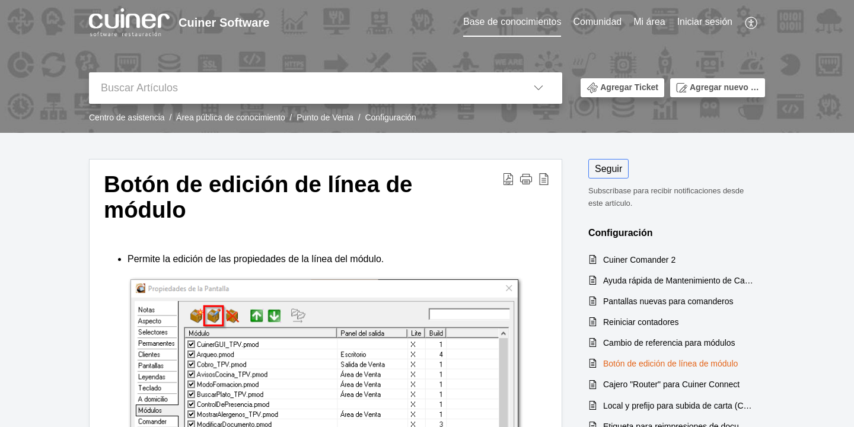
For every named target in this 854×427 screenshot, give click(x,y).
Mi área (649, 22)
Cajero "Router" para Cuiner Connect (671, 384)
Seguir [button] (608, 169)
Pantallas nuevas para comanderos (668, 301)
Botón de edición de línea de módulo (670, 363)
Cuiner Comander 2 (639, 260)
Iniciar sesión (704, 22)
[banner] (427, 66)
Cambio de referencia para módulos (669, 343)
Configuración (390, 117)
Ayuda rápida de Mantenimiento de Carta (678, 280)
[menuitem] (512, 22)
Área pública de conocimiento (230, 117)
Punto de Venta (325, 117)
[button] (751, 22)
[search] (302, 88)
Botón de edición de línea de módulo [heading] (258, 197)
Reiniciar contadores (641, 322)
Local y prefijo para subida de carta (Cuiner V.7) (678, 405)
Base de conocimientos (512, 22)
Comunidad (597, 22)
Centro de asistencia (127, 117)
